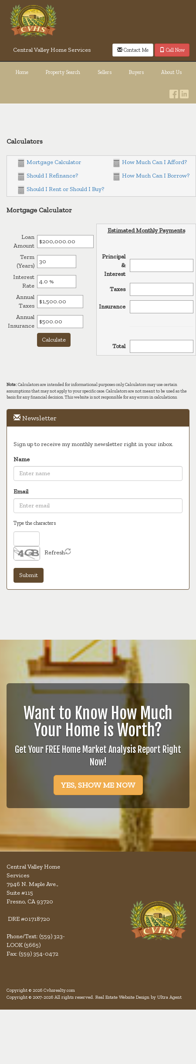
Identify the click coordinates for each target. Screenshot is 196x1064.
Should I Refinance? (48, 175)
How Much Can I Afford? (150, 162)
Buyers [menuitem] (136, 72)
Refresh (54, 552)
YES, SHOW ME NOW (98, 785)
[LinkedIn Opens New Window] (184, 92)
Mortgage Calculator (49, 162)
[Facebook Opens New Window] (174, 92)
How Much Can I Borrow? (151, 175)
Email (21, 491)
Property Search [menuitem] (63, 72)
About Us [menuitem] (171, 72)
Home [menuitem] (22, 72)
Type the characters (35, 523)
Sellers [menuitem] (105, 72)
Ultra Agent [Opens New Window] (169, 997)
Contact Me (133, 50)
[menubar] (98, 73)
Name (22, 459)
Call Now (172, 50)
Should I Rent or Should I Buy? (61, 189)
